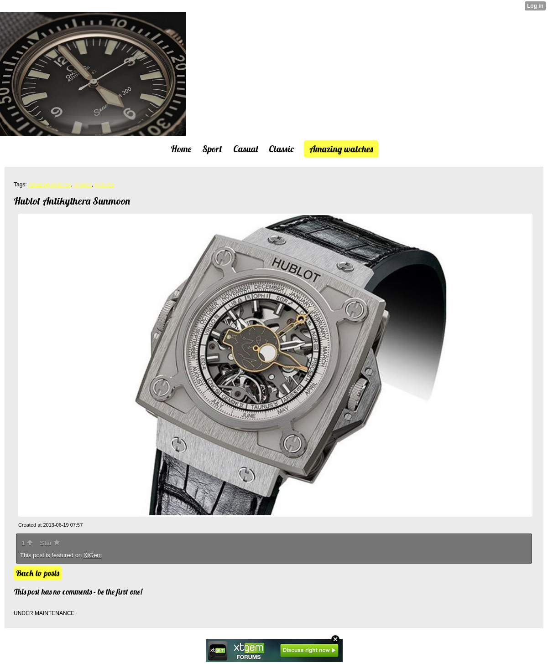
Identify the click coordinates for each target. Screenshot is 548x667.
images (83, 184)
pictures (104, 184)
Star (50, 543)
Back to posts (37, 573)
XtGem (93, 555)
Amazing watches (49, 184)
